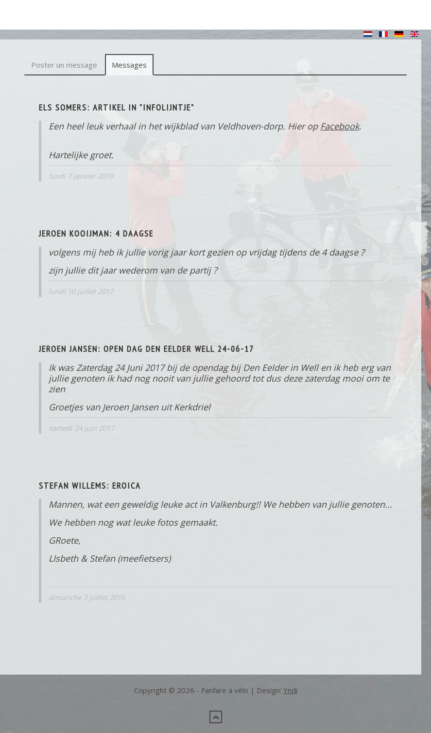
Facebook (339, 126)
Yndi (290, 690)
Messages (129, 65)
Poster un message (64, 65)
